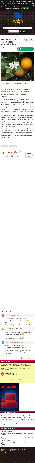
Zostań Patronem (6, 361)
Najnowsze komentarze (8, 428)
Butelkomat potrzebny (7, 431)
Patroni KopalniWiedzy (17, 380)
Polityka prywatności (14, 449)
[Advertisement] (17, 215)
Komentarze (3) (6, 312)
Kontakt (24, 449)
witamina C (5, 146)
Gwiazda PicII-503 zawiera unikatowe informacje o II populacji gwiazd (17, 434)
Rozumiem (25, 8)
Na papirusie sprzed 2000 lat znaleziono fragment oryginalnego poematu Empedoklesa (18, 420)
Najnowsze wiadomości (8, 412)
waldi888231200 (9, 342)
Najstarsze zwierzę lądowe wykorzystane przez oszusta (16, 417)
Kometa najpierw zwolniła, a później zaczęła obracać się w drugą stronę (16, 423)
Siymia (6, 315)
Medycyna (14, 47)
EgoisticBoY (8, 329)
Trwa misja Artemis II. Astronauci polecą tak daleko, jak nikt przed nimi (16, 443)
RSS (4, 450)
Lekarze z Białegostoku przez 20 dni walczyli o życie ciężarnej (17, 415)
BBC (7, 142)
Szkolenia (11, 450)
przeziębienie (12, 146)
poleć (33, 155)
